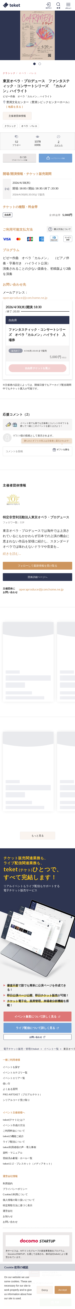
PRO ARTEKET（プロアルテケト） (22, 1094)
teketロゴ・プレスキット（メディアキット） (28, 1163)
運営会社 (8, 1210)
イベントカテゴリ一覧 (15, 1072)
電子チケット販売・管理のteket (21, 1048)
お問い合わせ (10, 1221)
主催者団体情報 (17, 115)
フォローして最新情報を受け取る (37, 565)
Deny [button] (45, 1290)
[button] (4, 1303)
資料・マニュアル (12, 1152)
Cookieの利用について (15, 1194)
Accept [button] (62, 1289)
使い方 (6, 1083)
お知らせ (8, 1216)
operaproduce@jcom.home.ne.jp (25, 298)
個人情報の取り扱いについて (19, 1199)
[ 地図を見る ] (14, 106)
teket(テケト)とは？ (14, 1119)
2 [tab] (39, 64)
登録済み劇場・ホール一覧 (17, 1158)
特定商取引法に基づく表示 (17, 1205)
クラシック (9, 73)
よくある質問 (10, 1088)
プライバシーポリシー (15, 1188)
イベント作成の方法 (14, 1125)
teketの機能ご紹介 (13, 1136)
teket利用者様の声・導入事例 (19, 1147)
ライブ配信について (14, 1141)
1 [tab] (34, 64)
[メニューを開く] (68, 5)
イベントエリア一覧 (14, 1077)
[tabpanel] (37, 35)
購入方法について (62, 229)
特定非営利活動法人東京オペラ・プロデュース (36, 517)
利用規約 (8, 1183)
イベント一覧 (51, 1048)
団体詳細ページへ (37, 576)
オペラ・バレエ (28, 73)
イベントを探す (11, 1066)
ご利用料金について (14, 1130)
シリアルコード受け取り (16, 1099)
